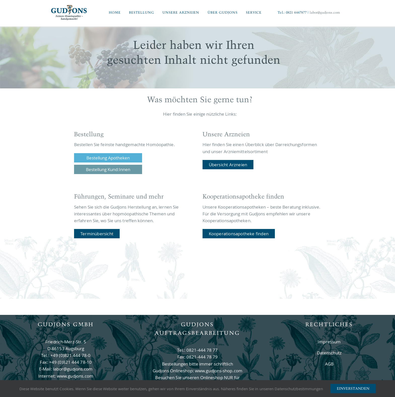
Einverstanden (353, 388)
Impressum (329, 342)
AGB (329, 364)
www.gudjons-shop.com (218, 371)
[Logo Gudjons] (69, 6)
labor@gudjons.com (325, 12)
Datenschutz (329, 353)
